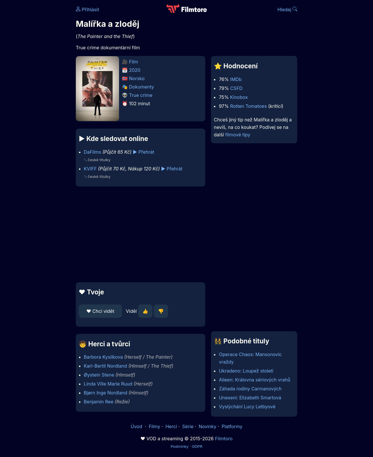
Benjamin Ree (99, 402)
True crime (140, 95)
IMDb (236, 79)
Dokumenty (141, 87)
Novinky (207, 426)
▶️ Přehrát (143, 152)
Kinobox (239, 97)
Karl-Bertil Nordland (105, 366)
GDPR (197, 446)
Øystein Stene (99, 375)
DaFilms (92, 152)
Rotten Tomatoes (248, 106)
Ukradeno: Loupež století (246, 371)
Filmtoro (224, 438)
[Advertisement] (140, 234)
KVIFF (90, 169)
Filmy (154, 426)
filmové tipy (237, 135)
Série (187, 426)
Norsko (137, 78)
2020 (135, 70)
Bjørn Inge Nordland (105, 393)
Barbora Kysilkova (103, 357)
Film (133, 62)
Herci (171, 426)
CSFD (236, 88)
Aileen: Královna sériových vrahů (254, 380)
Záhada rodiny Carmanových (250, 389)
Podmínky (180, 446)
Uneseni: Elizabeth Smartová (250, 397)
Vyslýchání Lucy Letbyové (247, 406)
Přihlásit (87, 9)
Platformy (232, 426)
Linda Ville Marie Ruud (108, 384)
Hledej (287, 9)
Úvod (137, 426)
